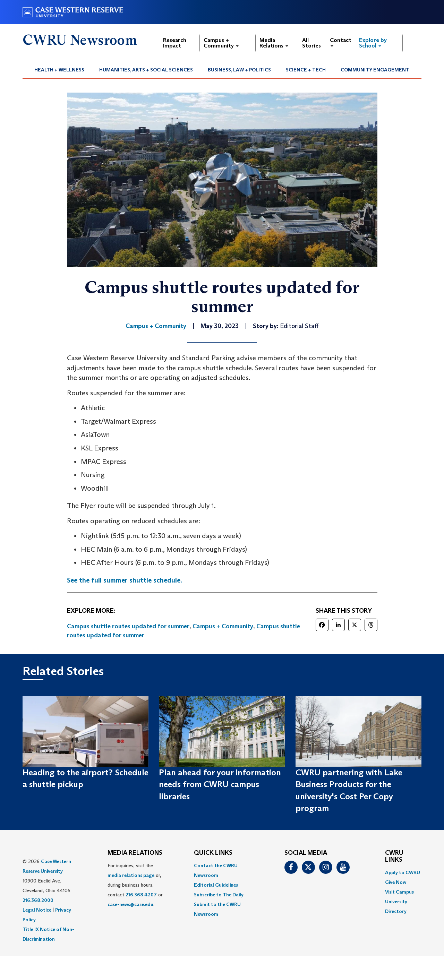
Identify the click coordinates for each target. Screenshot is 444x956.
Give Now (395, 882)
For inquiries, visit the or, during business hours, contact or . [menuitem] (135, 884)
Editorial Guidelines (216, 885)
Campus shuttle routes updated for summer (128, 626)
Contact (340, 42)
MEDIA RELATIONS (135, 853)
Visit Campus (399, 892)
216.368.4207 (141, 895)
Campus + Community (221, 43)
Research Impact (174, 43)
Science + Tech (306, 70)
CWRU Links (394, 856)
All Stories (311, 43)
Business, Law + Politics (239, 70)
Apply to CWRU (402, 872)
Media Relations (273, 43)
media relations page (131, 875)
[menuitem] (59, 69)
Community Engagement (375, 70)
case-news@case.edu (130, 904)
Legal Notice (37, 910)
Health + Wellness (59, 70)
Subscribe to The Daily (219, 895)
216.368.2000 (38, 900)
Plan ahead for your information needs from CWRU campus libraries (220, 784)
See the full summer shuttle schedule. (124, 580)
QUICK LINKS (213, 853)
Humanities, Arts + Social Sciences (146, 70)
